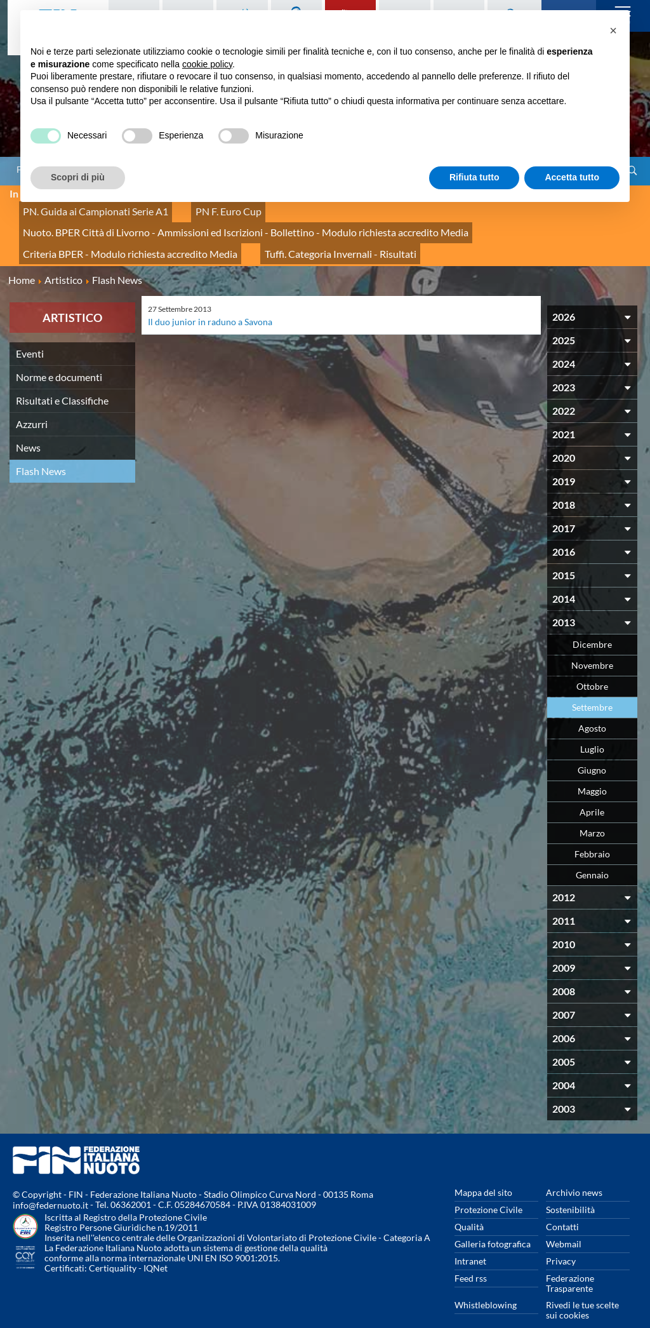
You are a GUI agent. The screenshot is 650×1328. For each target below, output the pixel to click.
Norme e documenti (59, 356)
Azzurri (32, 403)
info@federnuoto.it (50, 1184)
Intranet (470, 1240)
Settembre (592, 686)
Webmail (563, 1222)
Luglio (592, 728)
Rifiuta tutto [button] (474, 177)
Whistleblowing (485, 1283)
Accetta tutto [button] (572, 177)
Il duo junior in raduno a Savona (210, 300)
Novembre (592, 644)
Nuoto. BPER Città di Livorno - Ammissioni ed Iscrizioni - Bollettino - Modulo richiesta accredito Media (221, 222)
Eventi (30, 332)
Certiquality (112, 1247)
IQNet (155, 1247)
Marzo (592, 812)
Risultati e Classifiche (62, 379)
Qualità (469, 1205)
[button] (613, 30)
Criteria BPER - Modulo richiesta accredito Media (117, 236)
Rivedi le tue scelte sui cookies (582, 1288)
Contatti (562, 1205)
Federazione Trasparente (570, 1262)
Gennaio (592, 853)
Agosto (592, 707)
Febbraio (592, 833)
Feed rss (470, 1257)
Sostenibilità (570, 1188)
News (28, 426)
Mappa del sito (483, 1171)
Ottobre (592, 665)
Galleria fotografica (492, 1222)
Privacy (561, 1240)
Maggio (592, 770)
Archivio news (574, 1171)
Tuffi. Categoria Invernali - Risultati (302, 236)
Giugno (592, 749)
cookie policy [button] (207, 64)
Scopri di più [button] (78, 177)
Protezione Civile (488, 1188)
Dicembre (592, 623)
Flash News (41, 450)
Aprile (592, 791)
